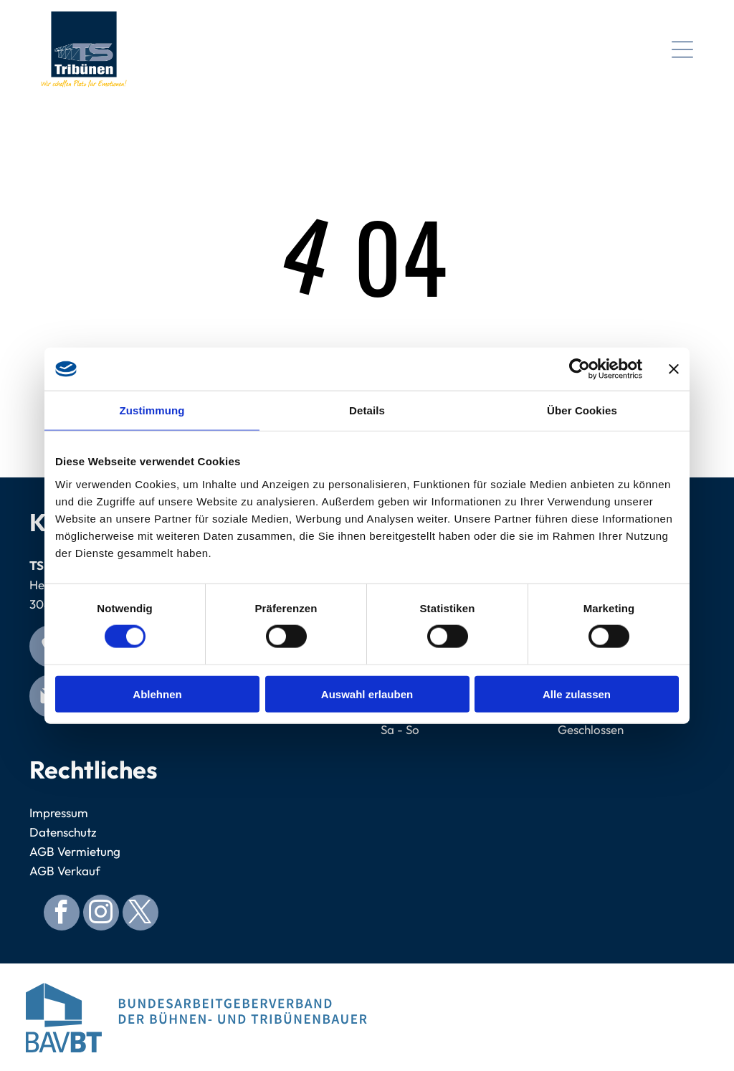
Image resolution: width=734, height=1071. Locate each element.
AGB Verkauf (64, 870)
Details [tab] (367, 410)
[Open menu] (682, 49)
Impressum (58, 812)
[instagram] (101, 914)
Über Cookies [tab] (582, 410)
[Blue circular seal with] (537, 1017)
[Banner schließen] (674, 369)
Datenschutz (63, 831)
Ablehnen (157, 693)
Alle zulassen (577, 693)
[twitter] (140, 914)
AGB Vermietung (74, 851)
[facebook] (62, 914)
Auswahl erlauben (367, 693)
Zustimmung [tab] (152, 410)
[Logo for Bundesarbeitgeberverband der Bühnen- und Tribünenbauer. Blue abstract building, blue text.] (196, 1017)
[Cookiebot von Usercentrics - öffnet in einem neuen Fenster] (579, 369)
